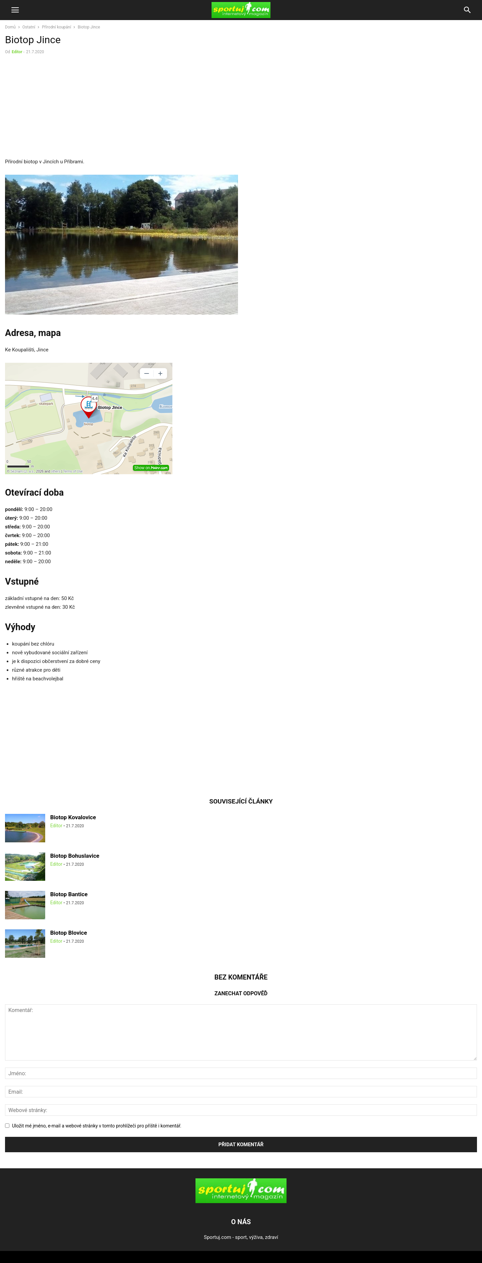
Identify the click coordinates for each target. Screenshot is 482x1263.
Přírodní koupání (56, 27)
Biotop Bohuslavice (74, 855)
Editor (17, 52)
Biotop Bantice (69, 894)
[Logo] (241, 1201)
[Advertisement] (61, 108)
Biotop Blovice (68, 932)
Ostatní (28, 27)
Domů (10, 27)
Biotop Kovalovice (73, 817)
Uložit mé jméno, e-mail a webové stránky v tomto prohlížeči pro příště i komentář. (96, 1125)
